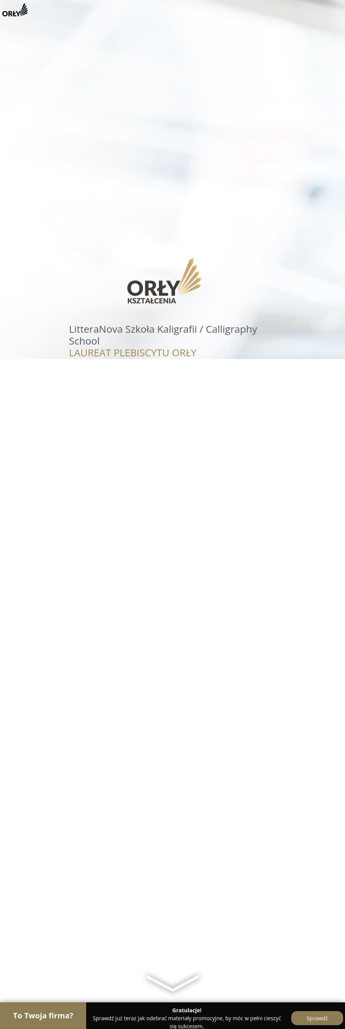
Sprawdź (317, 1018)
